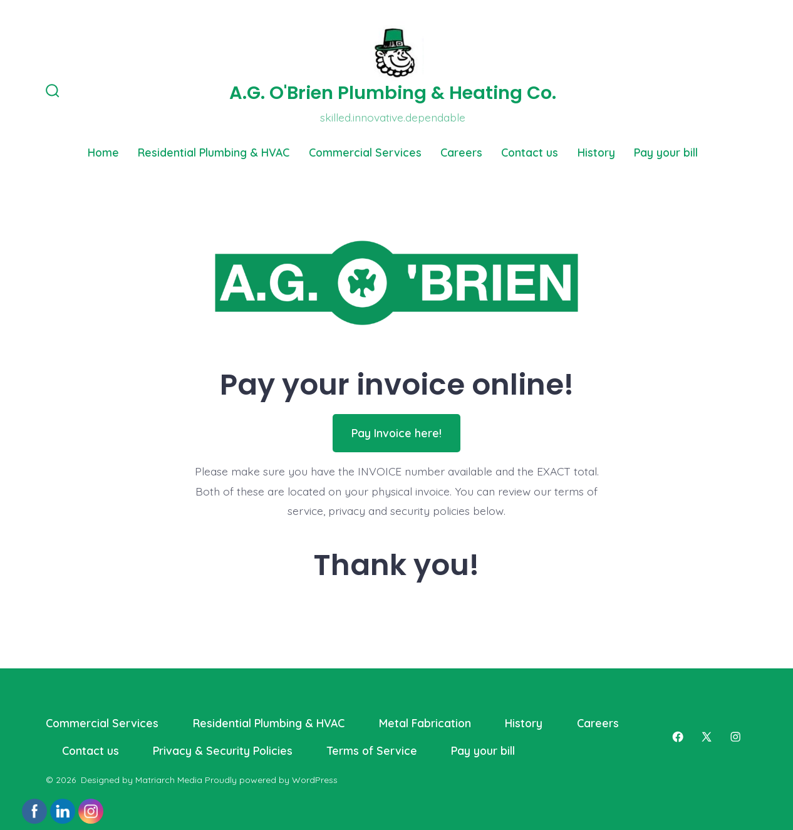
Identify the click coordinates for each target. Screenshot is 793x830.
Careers (461, 152)
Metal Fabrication (425, 723)
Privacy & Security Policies (223, 750)
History (596, 152)
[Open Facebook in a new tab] (677, 736)
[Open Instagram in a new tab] (735, 736)
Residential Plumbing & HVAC (213, 152)
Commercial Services (365, 152)
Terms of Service (372, 750)
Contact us (529, 152)
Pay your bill (666, 152)
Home (103, 152)
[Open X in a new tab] (706, 736)
